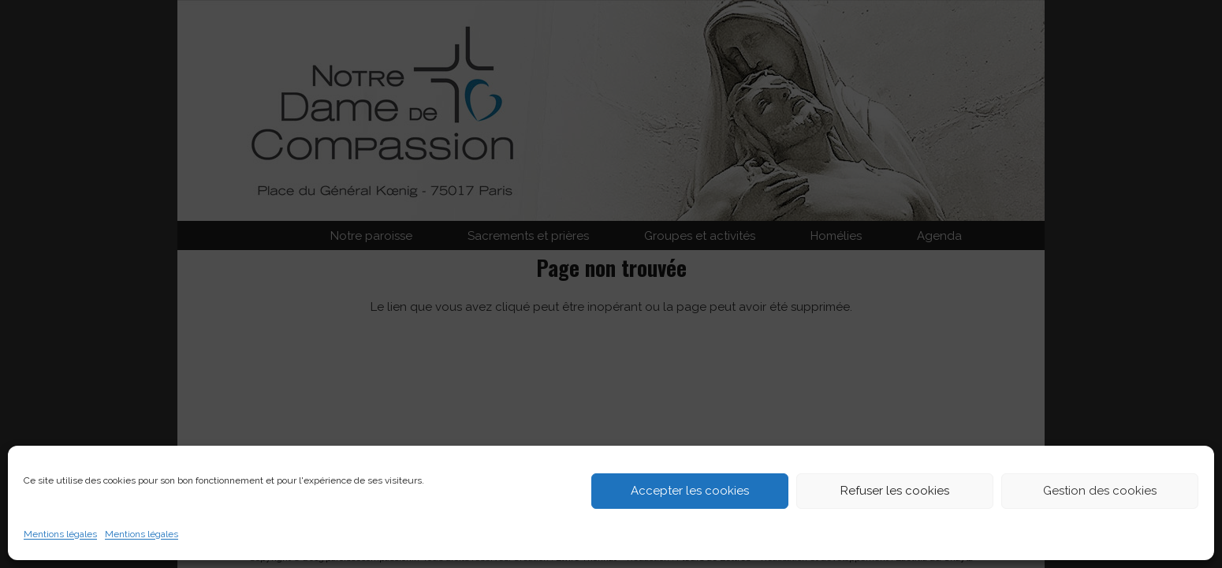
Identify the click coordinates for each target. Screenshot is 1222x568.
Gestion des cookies (1100, 491)
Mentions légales (60, 534)
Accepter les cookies (690, 491)
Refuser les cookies (894, 491)
